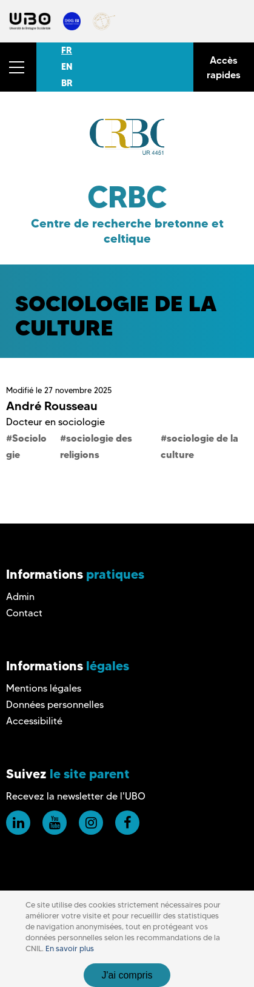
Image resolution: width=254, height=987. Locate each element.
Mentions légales (43, 688)
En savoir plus (69, 948)
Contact (24, 613)
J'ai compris (127, 975)
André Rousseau (52, 406)
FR (66, 50)
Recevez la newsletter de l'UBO (75, 796)
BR (67, 83)
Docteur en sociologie (55, 422)
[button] (18, 67)
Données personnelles (55, 704)
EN (66, 66)
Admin (20, 596)
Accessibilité (34, 721)
